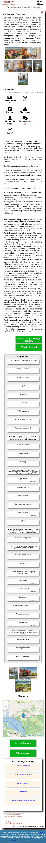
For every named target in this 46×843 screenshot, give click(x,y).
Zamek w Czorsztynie (23, 766)
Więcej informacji (29, 347)
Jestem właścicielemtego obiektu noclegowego (13, 815)
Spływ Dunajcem (22, 783)
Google (40, 832)
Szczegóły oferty (23, 743)
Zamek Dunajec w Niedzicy (23, 774)
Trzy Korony (23, 792)
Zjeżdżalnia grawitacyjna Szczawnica (23, 800)
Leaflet (29, 735)
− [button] (6, 707)
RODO (13, 840)
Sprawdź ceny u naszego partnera (28, 339)
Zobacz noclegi (23, 753)
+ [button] (6, 703)
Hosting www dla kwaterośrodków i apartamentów (13, 823)
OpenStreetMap (38, 735)
